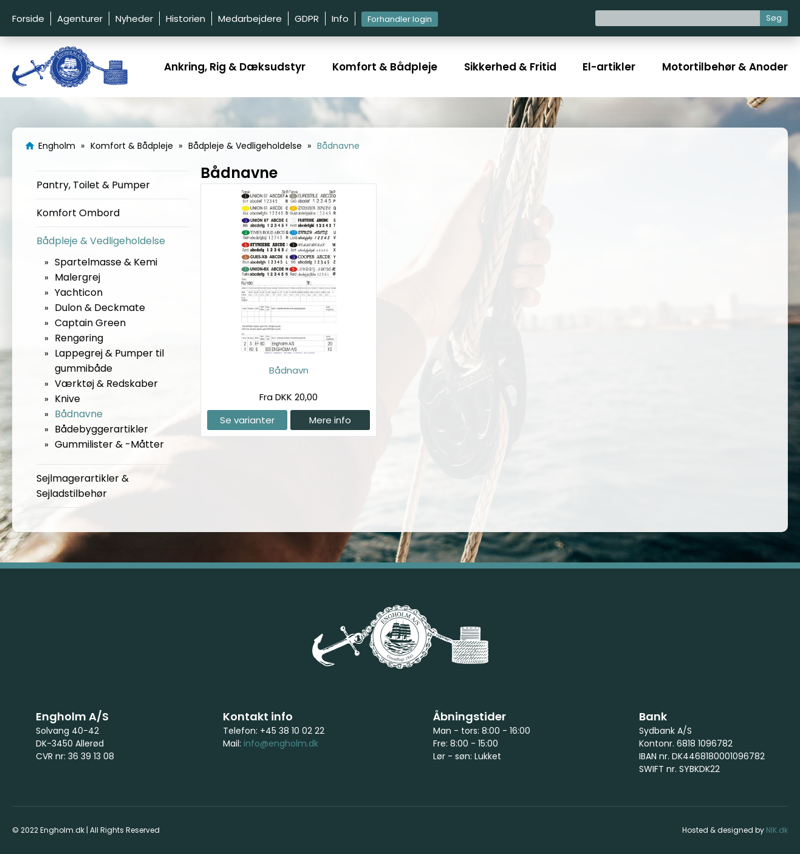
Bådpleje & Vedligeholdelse (100, 241)
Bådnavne (79, 414)
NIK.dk (777, 830)
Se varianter (247, 420)
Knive (67, 399)
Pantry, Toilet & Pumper (93, 185)
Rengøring (79, 338)
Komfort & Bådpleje (384, 67)
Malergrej (77, 277)
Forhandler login (400, 19)
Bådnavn (289, 370)
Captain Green (90, 323)
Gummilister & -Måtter (109, 444)
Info (340, 18)
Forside (28, 18)
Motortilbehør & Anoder (725, 67)
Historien (185, 18)
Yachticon (79, 292)
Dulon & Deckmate (100, 308)
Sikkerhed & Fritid (510, 67)
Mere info (330, 420)
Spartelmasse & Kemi (106, 262)
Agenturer (80, 18)
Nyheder (134, 18)
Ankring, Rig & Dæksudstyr (235, 67)
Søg (774, 18)
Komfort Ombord (78, 213)
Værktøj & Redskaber (106, 384)
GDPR (307, 18)
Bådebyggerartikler (101, 429)
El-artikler (609, 67)
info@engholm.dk (281, 743)
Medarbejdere (250, 18)
